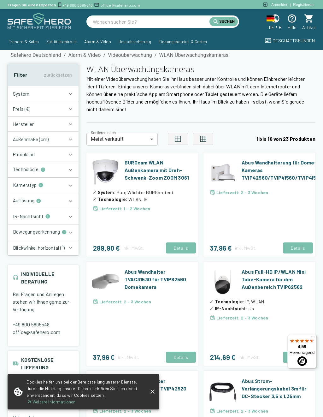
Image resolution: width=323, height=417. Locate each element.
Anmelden (279, 5)
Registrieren (303, 5)
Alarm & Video (84, 55)
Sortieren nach (103, 132)
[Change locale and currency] (275, 18)
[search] (151, 22)
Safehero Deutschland (36, 55)
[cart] (308, 18)
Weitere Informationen (50, 402)
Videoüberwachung (130, 55)
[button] (43, 93)
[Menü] (313, 338)
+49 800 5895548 (77, 5)
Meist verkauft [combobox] (107, 139)
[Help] (291, 18)
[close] (152, 391)
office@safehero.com (120, 5)
